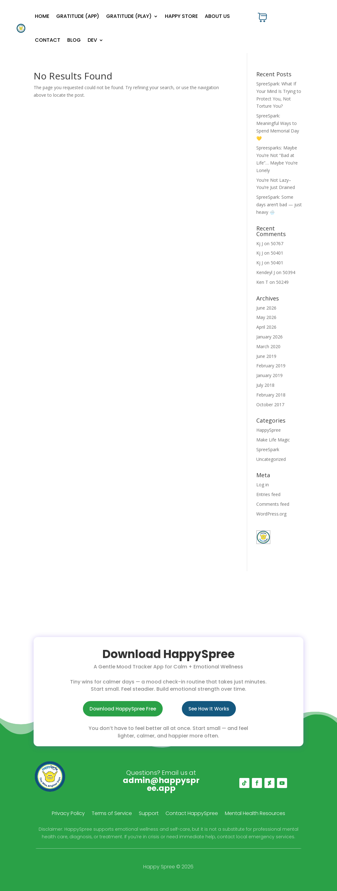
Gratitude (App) (77, 16)
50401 (277, 253)
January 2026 (269, 337)
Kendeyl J (265, 272)
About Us (217, 16)
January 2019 (269, 375)
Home (42, 16)
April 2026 (266, 327)
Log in (262, 485)
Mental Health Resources (255, 814)
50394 (289, 272)
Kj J (259, 243)
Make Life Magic (273, 440)
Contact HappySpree (192, 814)
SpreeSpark (267, 449)
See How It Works (208, 708)
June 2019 (266, 356)
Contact (47, 40)
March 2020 (268, 346)
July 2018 (265, 385)
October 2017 (270, 405)
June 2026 (266, 308)
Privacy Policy (68, 814)
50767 (277, 243)
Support (149, 814)
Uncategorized (271, 459)
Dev (92, 40)
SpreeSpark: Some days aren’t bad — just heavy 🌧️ (279, 204)
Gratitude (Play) (129, 16)
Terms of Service (112, 814)
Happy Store (181, 16)
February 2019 (270, 366)
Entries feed (268, 494)
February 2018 (270, 395)
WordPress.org (271, 514)
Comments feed (272, 504)
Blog (74, 40)
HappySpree (268, 430)
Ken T (262, 282)
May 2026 (266, 317)
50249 (282, 282)
